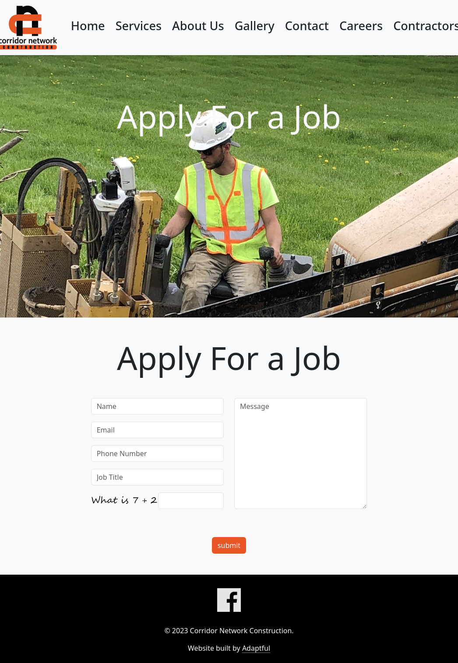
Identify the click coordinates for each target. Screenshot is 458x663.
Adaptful (256, 648)
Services (139, 25)
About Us (198, 25)
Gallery (255, 25)
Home (88, 25)
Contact (307, 25)
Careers (361, 25)
